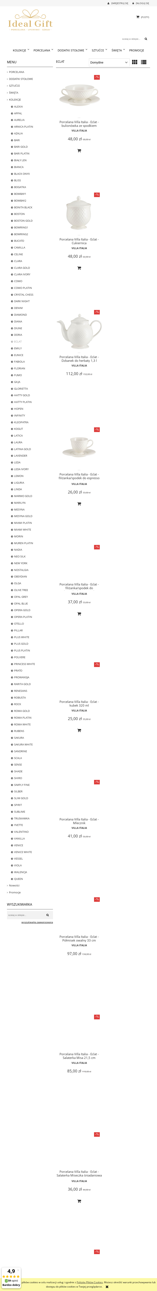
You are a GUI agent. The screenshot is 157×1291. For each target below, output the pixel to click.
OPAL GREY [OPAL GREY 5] (21, 597)
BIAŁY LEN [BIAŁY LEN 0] (20, 160)
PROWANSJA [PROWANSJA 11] (21, 677)
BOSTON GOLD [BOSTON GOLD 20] (23, 220)
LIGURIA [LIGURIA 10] (19, 482)
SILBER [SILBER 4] (18, 791)
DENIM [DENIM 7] (18, 308)
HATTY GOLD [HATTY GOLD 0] (22, 395)
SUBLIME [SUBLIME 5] (19, 811)
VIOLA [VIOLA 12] (18, 865)
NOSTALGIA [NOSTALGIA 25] (21, 570)
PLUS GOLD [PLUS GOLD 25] (21, 644)
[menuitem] (21, 50)
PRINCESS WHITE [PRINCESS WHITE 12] (24, 664)
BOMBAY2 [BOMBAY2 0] (20, 200)
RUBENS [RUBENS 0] (19, 731)
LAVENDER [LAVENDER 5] (20, 455)
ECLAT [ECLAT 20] (18, 341)
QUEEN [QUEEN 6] (18, 879)
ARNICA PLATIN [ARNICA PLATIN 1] (23, 126)
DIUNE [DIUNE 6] (18, 328)
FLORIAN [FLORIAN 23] (19, 368)
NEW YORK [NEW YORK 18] (20, 563)
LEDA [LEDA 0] (17, 462)
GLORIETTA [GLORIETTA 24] (21, 388)
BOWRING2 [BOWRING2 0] (21, 234)
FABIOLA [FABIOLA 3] (19, 361)
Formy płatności (15, 1265)
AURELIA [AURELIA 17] (19, 120)
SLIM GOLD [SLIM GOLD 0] (21, 798)
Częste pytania (50, 1265)
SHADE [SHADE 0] (18, 771)
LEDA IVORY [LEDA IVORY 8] (21, 469)
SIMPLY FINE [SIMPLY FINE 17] (22, 785)
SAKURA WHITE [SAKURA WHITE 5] (23, 744)
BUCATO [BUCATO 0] (19, 241)
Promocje (15, 892)
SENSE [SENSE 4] (18, 764)
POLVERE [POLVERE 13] (19, 657)
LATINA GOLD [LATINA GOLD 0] (22, 449)
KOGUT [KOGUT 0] (18, 429)
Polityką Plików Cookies (90, 1282)
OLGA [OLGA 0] (17, 583)
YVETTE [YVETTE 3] (18, 825)
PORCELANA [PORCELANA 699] (16, 72)
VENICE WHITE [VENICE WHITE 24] (23, 852)
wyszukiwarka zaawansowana (37, 922)
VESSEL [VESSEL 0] (18, 858)
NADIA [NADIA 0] (18, 549)
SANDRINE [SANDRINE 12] (20, 751)
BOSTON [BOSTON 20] (19, 214)
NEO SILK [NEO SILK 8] (20, 556)
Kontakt (118, 1265)
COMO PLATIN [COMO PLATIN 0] (23, 288)
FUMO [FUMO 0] (18, 375)
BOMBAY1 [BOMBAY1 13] (20, 194)
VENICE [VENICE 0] (18, 845)
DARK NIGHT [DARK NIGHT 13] (22, 301)
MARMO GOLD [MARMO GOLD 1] (23, 496)
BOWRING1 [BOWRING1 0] (21, 227)
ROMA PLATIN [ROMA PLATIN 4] (22, 717)
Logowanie (84, 1261)
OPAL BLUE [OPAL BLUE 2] (21, 603)
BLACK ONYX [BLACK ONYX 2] (22, 174)
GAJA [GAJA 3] (17, 382)
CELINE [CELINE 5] (18, 254)
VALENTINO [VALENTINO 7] (21, 832)
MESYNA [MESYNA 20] (19, 509)
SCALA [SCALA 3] (18, 758)
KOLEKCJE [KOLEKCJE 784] (15, 99)
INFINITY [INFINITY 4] (19, 415)
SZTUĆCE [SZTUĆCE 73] (14, 85)
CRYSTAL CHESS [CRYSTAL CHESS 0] (23, 294)
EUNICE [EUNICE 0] (18, 355)
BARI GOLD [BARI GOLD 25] (21, 147)
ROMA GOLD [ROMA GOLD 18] (22, 711)
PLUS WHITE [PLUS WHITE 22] (21, 637)
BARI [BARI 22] (17, 140)
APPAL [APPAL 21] (18, 113)
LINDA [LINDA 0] (18, 489)
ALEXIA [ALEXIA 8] (18, 106)
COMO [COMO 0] (18, 281)
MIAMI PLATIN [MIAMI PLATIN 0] (23, 523)
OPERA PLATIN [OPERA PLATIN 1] (23, 617)
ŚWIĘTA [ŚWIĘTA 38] (13, 92)
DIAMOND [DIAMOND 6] (20, 315)
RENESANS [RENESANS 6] (20, 691)
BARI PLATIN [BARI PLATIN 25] (21, 153)
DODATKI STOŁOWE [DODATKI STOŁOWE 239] (21, 79)
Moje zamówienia (87, 1265)
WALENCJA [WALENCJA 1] (20, 872)
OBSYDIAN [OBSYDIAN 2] (20, 576)
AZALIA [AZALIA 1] (18, 133)
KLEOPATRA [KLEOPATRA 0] (21, 422)
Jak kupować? (50, 1261)
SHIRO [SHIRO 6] (18, 778)
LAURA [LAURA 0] (18, 442)
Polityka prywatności (54, 1270)
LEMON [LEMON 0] (19, 476)
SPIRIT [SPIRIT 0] (18, 805)
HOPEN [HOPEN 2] (18, 409)
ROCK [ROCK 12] (17, 704)
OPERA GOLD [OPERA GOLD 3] (22, 610)
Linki (116, 1270)
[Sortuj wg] (109, 62)
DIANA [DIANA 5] (18, 321)
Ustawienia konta (87, 1274)
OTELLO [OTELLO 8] (19, 623)
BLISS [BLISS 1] (17, 180)
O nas (117, 1261)
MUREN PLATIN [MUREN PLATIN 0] (23, 543)
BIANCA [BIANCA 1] (19, 167)
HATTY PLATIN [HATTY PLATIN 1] (23, 402)
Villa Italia (78, 130)
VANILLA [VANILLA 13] (19, 838)
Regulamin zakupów (53, 1274)
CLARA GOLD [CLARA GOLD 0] (22, 268)
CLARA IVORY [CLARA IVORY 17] (22, 274)
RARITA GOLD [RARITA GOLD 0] (22, 684)
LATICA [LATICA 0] (18, 435)
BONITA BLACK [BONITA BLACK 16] (23, 207)
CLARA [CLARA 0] (18, 261)
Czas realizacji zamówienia (21, 1261)
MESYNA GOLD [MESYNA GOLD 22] (23, 516)
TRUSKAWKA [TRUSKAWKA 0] (21, 818)
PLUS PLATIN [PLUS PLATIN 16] (22, 650)
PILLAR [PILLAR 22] (18, 630)
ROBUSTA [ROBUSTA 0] (20, 697)
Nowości (14, 885)
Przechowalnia (86, 1270)
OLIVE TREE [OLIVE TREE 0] (21, 590)
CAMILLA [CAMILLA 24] (19, 247)
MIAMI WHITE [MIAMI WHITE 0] (22, 529)
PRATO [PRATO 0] (18, 670)
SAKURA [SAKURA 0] (19, 738)
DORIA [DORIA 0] (18, 335)
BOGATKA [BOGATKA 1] (20, 187)
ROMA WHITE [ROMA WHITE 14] (22, 724)
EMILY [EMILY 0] (18, 348)
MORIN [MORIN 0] (18, 536)
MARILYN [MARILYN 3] (20, 503)
